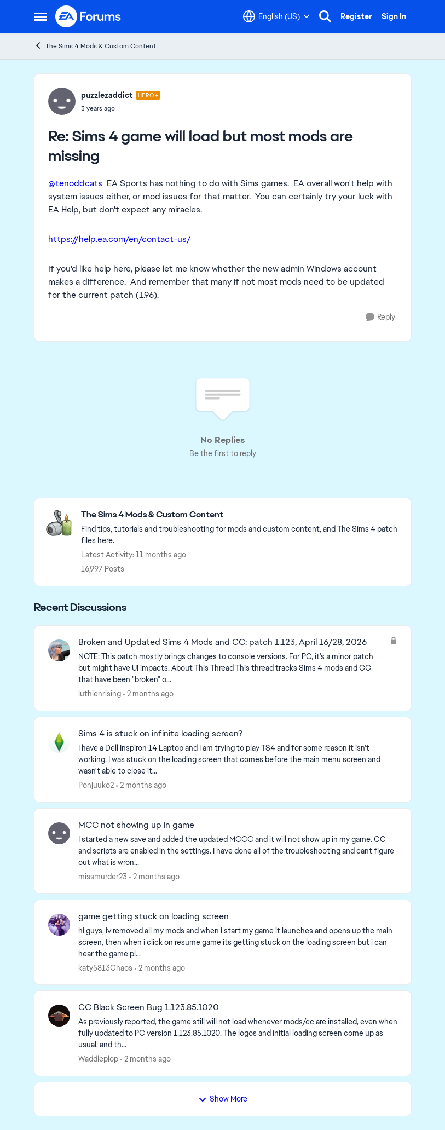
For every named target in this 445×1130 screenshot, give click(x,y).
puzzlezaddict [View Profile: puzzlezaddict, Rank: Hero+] (107, 95)
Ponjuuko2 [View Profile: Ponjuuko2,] (96, 785)
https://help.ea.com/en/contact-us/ (119, 239)
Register (356, 16)
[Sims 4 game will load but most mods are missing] (121, 108)
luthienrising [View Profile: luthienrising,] (99, 694)
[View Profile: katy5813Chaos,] (59, 925)
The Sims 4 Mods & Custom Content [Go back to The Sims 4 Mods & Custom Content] (95, 45)
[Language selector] (276, 16)
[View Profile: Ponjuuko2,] (59, 742)
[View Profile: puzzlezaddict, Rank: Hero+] (62, 101)
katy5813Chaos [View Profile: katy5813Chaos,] (105, 967)
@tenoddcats (75, 183)
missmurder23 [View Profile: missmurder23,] (102, 876)
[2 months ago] (148, 694)
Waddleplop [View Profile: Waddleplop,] (98, 1059)
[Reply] (380, 317)
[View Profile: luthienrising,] (59, 650)
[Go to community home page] (88, 16)
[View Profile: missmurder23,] (59, 833)
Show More (222, 1099)
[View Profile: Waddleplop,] (59, 1016)
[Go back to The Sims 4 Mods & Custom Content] (240, 515)
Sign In (394, 16)
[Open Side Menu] (40, 16)
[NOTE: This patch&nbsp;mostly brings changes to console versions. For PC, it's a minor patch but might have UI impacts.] (231, 668)
